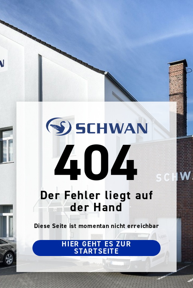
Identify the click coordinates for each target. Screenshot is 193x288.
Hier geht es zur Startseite (96, 248)
